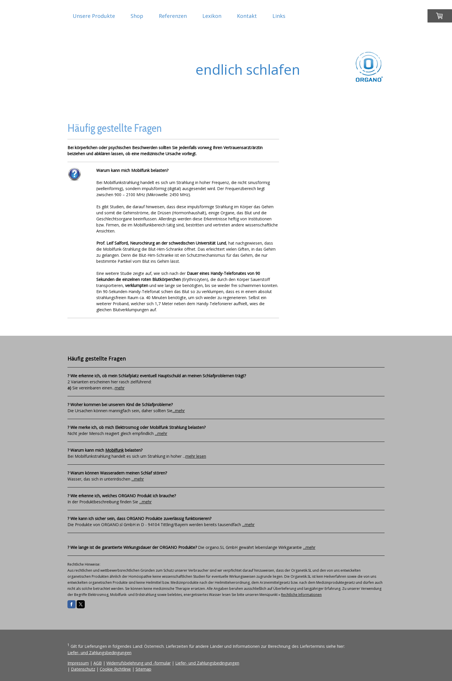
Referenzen (173, 15)
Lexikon (211, 15)
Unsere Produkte (94, 15)
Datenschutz (83, 669)
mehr (120, 388)
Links (278, 15)
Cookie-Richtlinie (115, 669)
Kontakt (247, 15)
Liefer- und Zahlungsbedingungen (99, 652)
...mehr (178, 410)
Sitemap (143, 669)
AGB (97, 663)
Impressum (78, 663)
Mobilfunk (114, 450)
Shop (137, 15)
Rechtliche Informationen (301, 594)
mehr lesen (195, 456)
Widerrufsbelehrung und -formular (138, 663)
